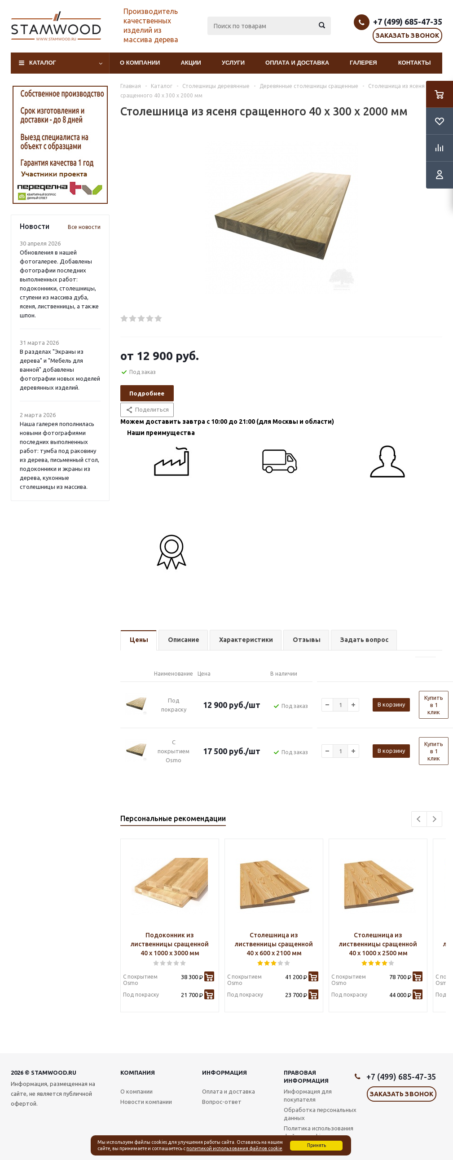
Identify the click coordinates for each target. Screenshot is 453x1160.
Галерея (363, 62)
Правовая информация (306, 1076)
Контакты (414, 62)
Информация (224, 1072)
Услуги (233, 62)
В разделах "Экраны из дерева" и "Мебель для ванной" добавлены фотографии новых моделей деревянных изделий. (60, 369)
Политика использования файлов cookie (318, 1132)
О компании (140, 62)
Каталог (42, 62)
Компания (137, 1072)
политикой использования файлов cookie (234, 1148)
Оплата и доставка (297, 62)
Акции (190, 62)
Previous (419, 819)
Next (434, 819)
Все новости (84, 227)
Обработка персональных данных (320, 1114)
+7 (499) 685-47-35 (407, 22)
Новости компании (146, 1101)
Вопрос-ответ (222, 1101)
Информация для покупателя (308, 1095)
